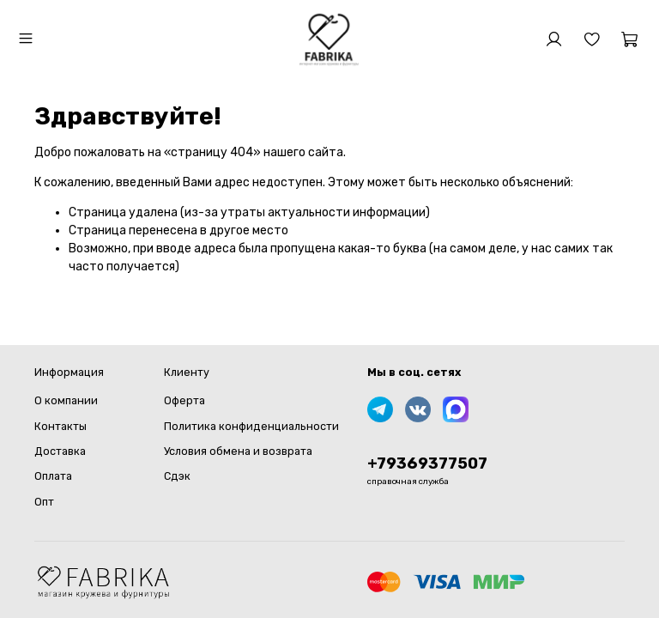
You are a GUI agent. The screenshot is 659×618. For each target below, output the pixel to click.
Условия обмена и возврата (238, 451)
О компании (66, 400)
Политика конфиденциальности (251, 426)
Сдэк (177, 476)
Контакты (60, 426)
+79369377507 (427, 463)
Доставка (60, 451)
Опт (44, 501)
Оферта (184, 400)
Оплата (53, 476)
